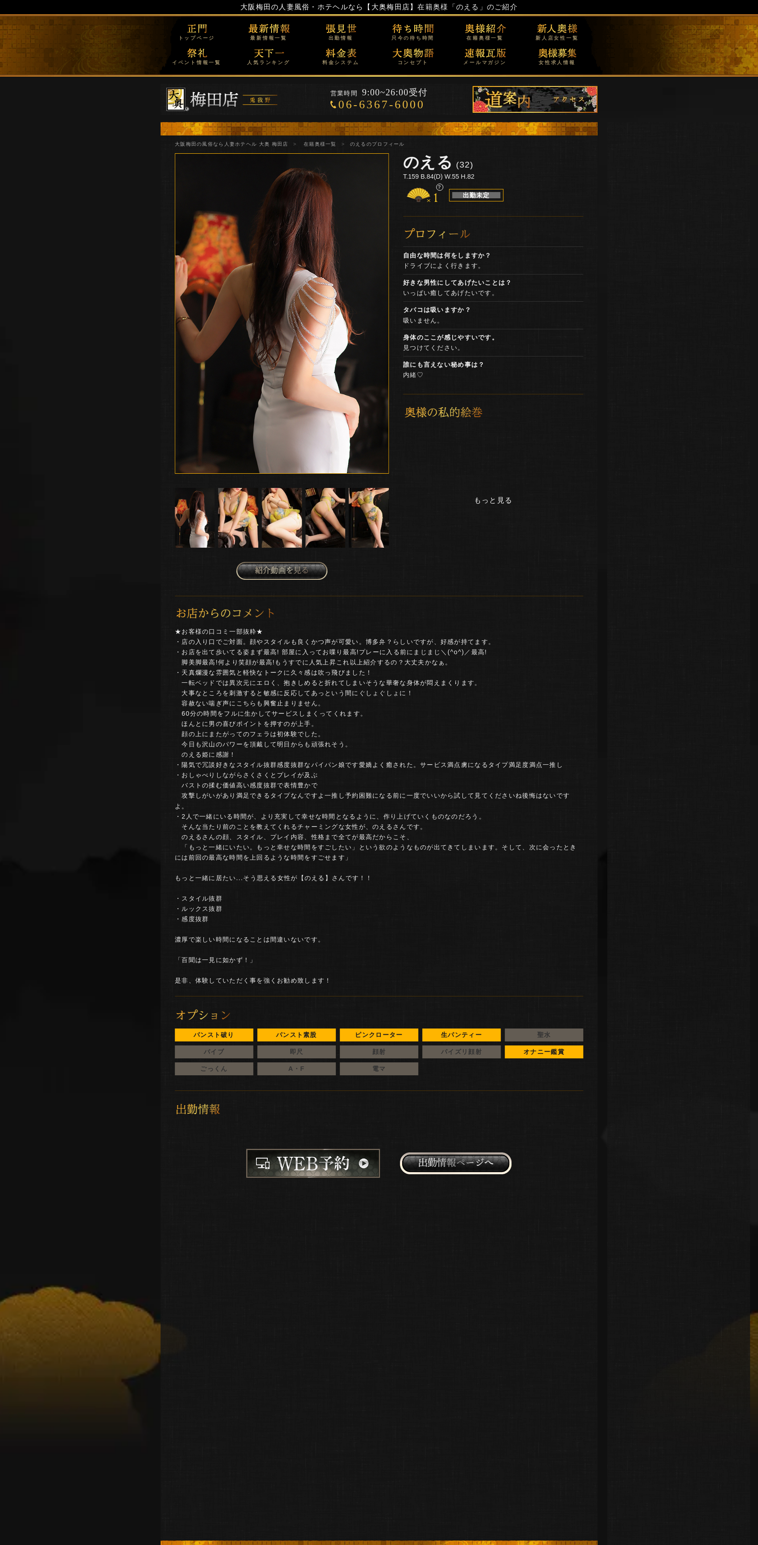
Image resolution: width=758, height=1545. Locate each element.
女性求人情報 (557, 62)
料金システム (340, 62)
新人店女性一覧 (557, 38)
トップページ (196, 38)
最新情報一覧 (268, 38)
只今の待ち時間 (412, 38)
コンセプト (413, 62)
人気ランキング (268, 62)
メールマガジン (484, 62)
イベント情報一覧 (196, 62)
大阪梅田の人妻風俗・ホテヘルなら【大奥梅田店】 (328, 7)
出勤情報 (341, 38)
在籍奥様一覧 (484, 38)
